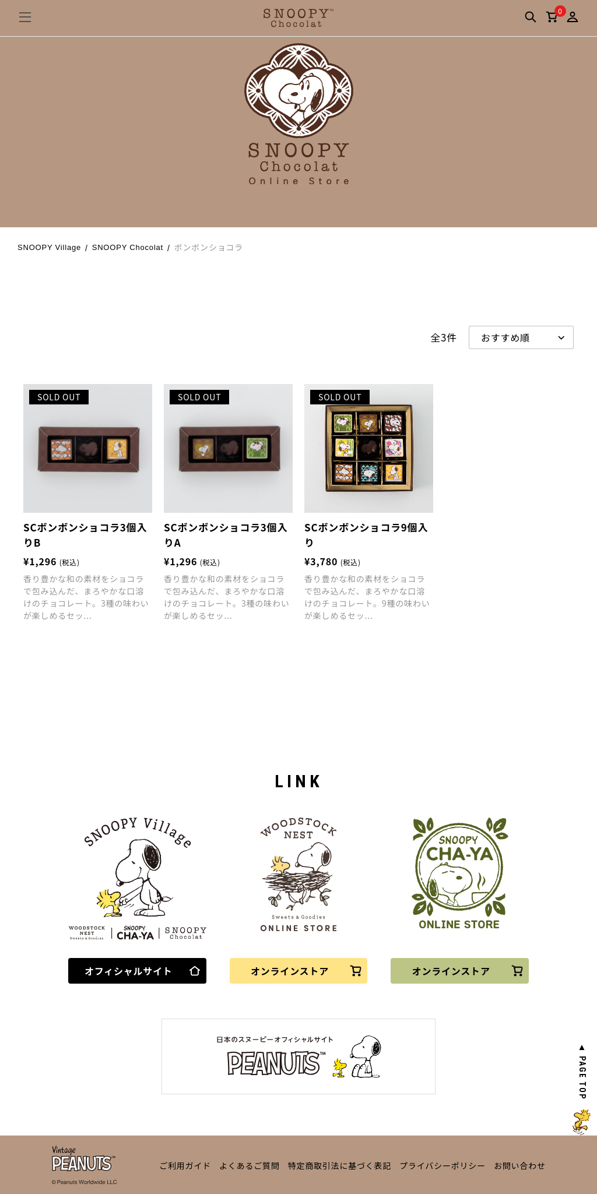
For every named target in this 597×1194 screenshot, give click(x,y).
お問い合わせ (520, 1165)
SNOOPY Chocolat (127, 247)
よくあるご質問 (249, 1165)
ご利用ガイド (185, 1165)
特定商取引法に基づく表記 (340, 1165)
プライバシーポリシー (442, 1165)
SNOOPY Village (49, 247)
